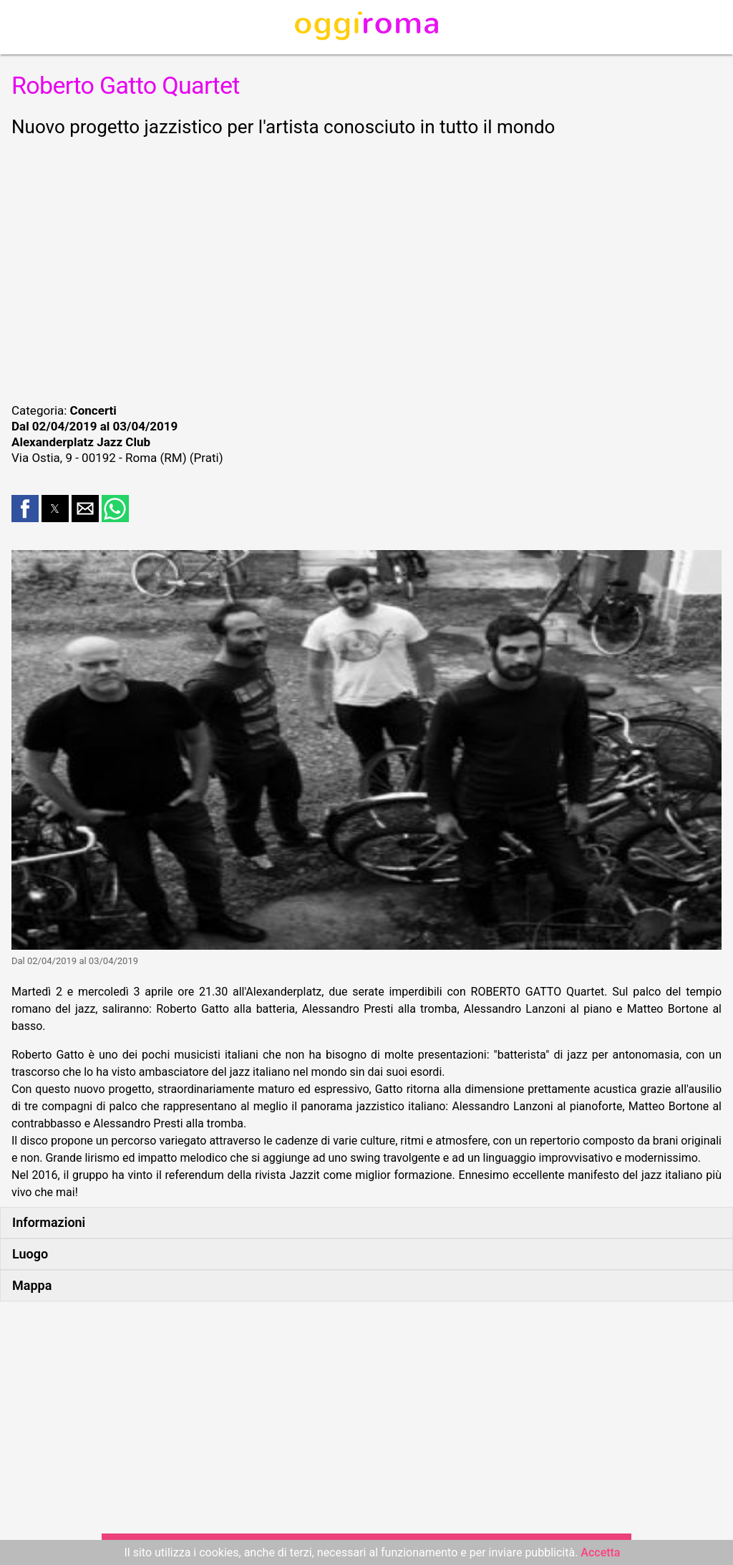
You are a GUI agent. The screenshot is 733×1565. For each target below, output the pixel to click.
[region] (366, 267)
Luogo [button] (30, 1253)
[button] (25, 508)
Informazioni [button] (48, 1222)
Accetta (600, 1552)
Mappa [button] (32, 1285)
